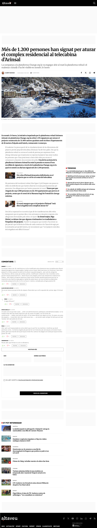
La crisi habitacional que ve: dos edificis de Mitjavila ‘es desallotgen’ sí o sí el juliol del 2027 (81, 172)
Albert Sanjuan (10, 72)
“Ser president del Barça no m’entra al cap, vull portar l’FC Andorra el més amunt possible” (80, 195)
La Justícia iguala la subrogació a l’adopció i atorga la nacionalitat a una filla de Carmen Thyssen (31, 426)
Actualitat (10, 522)
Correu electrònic (40, 356)
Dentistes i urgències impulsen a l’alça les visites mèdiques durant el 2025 (30, 436)
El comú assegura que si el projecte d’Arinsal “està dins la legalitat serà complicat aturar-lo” (36, 204)
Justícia (15, 422)
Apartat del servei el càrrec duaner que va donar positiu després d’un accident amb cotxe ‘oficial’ (80, 184)
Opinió (18, 522)
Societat (15, 454)
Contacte (11, 525)
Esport (15, 476)
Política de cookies (52, 525)
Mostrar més (32, 349)
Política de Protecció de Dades (34, 525)
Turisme (15, 464)
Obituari (56, 522)
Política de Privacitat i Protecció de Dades (31, 380)
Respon (14, 284)
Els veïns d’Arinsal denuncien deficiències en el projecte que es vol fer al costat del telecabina (35, 176)
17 (9, 345)
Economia (15, 443)
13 (4, 345)
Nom (5, 356)
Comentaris (35, 73)
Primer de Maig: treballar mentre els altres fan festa (31, 457)
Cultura (25, 522)
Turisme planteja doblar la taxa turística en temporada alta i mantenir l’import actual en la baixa (29, 469)
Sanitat (15, 432)
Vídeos (38, 522)
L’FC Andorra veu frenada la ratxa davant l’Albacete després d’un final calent (31, 480)
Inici (3, 522)
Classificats (47, 522)
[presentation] (18, 387)
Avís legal (63, 525)
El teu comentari (9, 365)
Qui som (3, 525)
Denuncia (22, 284)
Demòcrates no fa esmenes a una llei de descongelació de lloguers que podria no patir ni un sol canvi (31, 447)
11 (4, 295)
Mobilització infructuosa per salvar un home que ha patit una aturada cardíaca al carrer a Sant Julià (80, 177)
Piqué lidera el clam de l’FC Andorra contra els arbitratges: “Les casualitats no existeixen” (29, 490)
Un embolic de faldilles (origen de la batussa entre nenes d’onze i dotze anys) (80, 190)
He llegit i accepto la (23, 380)
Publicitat (19, 525)
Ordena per (51, 261)
